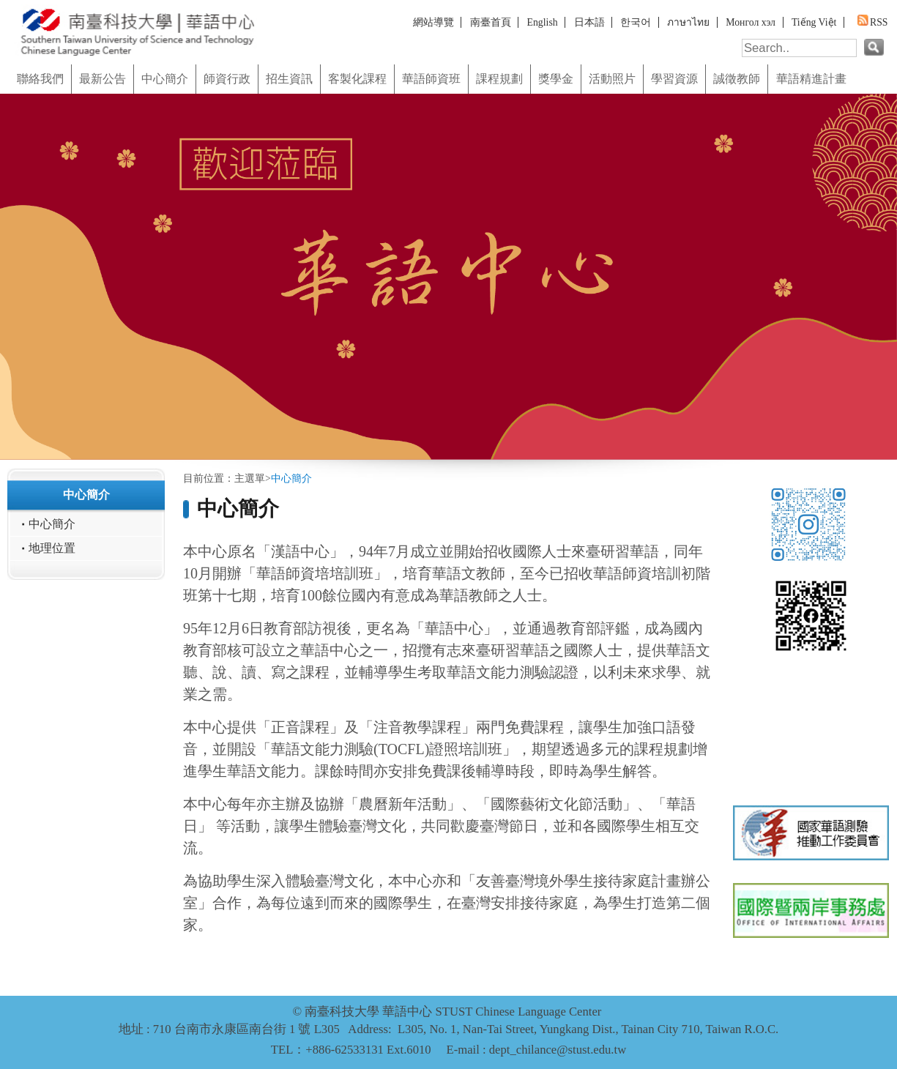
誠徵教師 (736, 79)
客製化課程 (357, 79)
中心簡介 (164, 79)
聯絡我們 (40, 79)
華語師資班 (431, 79)
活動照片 (612, 79)
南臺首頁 (490, 22)
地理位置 (52, 548)
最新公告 (102, 79)
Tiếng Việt (814, 22)
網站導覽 (433, 22)
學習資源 (674, 79)
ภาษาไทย (688, 22)
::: (5, 59)
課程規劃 (499, 79)
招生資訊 (289, 79)
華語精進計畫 (811, 79)
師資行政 (227, 79)
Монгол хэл (750, 22)
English (542, 22)
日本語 (589, 22)
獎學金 (555, 79)
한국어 (635, 22)
